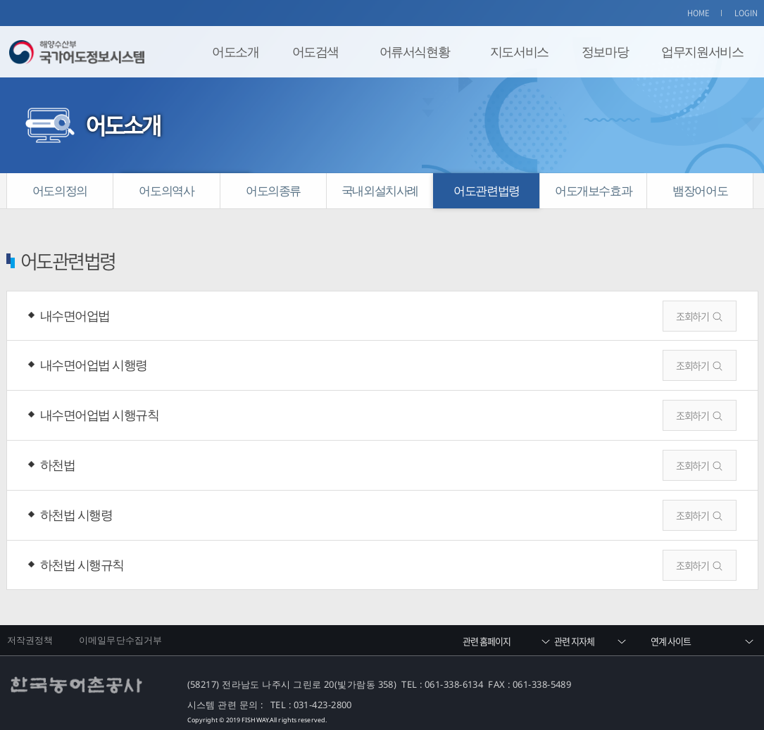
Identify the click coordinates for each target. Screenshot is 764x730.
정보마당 (605, 51)
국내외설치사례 (380, 190)
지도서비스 (519, 51)
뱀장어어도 (699, 190)
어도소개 (235, 51)
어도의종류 (273, 190)
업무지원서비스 (702, 51)
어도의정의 (59, 190)
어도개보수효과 (593, 190)
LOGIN (746, 13)
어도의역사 (166, 190)
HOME (698, 13)
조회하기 (692, 316)
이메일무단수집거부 (120, 640)
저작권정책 (30, 640)
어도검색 (315, 51)
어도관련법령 (486, 190)
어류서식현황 (415, 51)
